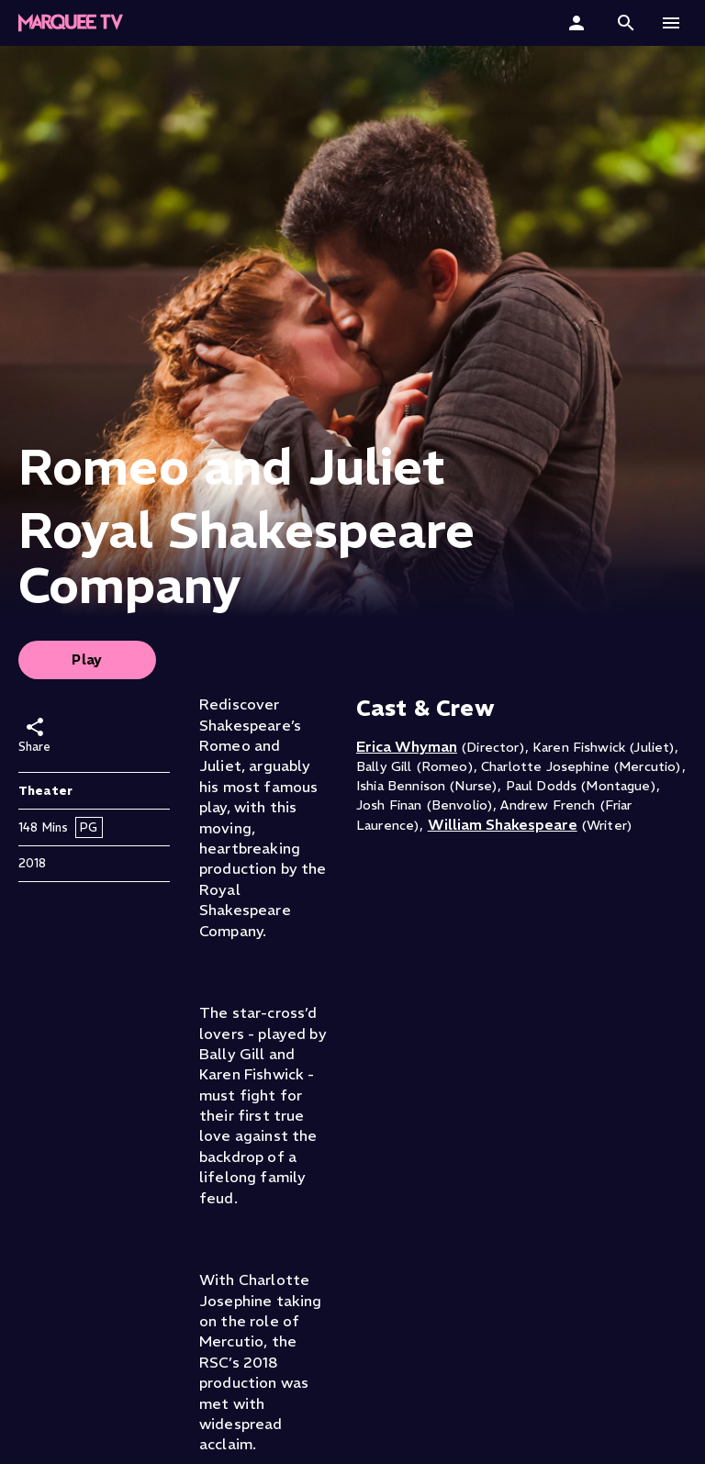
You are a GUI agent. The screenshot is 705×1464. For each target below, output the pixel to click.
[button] (626, 23)
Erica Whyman (406, 746)
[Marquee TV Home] (70, 23)
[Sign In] (578, 23)
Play (87, 659)
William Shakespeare (502, 824)
